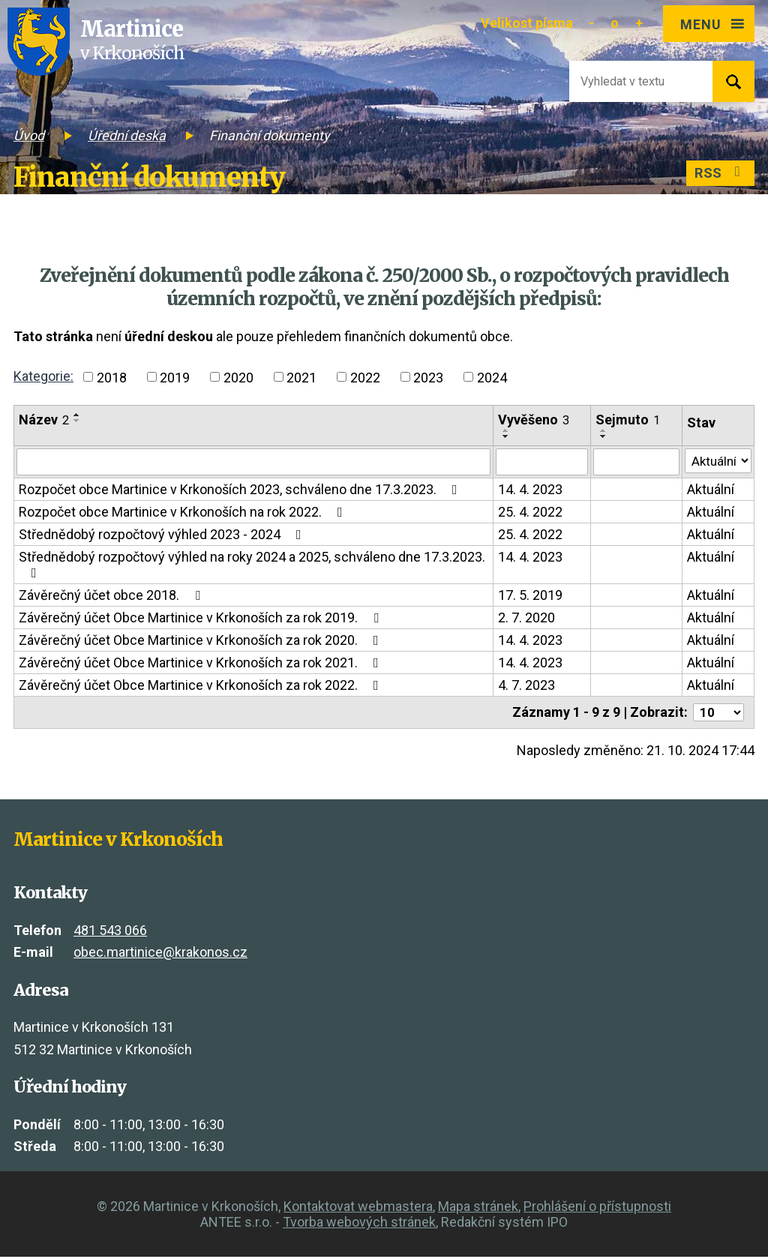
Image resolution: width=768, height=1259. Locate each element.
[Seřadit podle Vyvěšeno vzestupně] (504, 430)
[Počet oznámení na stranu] (716, 714)
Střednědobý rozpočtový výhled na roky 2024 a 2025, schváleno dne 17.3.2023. (252, 565)
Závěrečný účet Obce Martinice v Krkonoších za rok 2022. (202, 686)
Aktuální (708, 491)
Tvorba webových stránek (359, 1224)
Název (44, 419)
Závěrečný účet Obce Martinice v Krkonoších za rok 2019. (202, 619)
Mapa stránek (478, 1208)
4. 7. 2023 (524, 686)
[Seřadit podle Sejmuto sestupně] (601, 436)
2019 (175, 377)
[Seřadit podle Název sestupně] (77, 421)
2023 (428, 377)
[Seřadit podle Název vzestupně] (77, 415)
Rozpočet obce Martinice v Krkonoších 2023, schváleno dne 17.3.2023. (241, 491)
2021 (301, 377)
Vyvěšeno (531, 419)
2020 (239, 377)
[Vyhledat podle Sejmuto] (633, 462)
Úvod (29, 135)
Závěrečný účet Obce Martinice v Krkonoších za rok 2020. (202, 641)
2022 (365, 377)
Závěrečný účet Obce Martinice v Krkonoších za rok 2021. (202, 664)
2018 (112, 377)
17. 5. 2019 (528, 596)
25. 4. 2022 (528, 513)
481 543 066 (110, 932)
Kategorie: (44, 376)
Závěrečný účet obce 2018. (112, 596)
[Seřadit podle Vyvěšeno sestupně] (504, 436)
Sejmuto (625, 419)
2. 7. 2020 (524, 619)
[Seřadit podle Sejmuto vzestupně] (601, 430)
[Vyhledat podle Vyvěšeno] (540, 462)
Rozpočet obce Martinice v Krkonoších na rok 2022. (184, 513)
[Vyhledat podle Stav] (717, 461)
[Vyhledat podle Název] (252, 462)
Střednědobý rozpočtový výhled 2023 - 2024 (163, 536)
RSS (718, 174)
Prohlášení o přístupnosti (597, 1208)
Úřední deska (127, 135)
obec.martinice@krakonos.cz (161, 955)
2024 (492, 377)
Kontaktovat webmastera (358, 1208)
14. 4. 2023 (528, 491)
